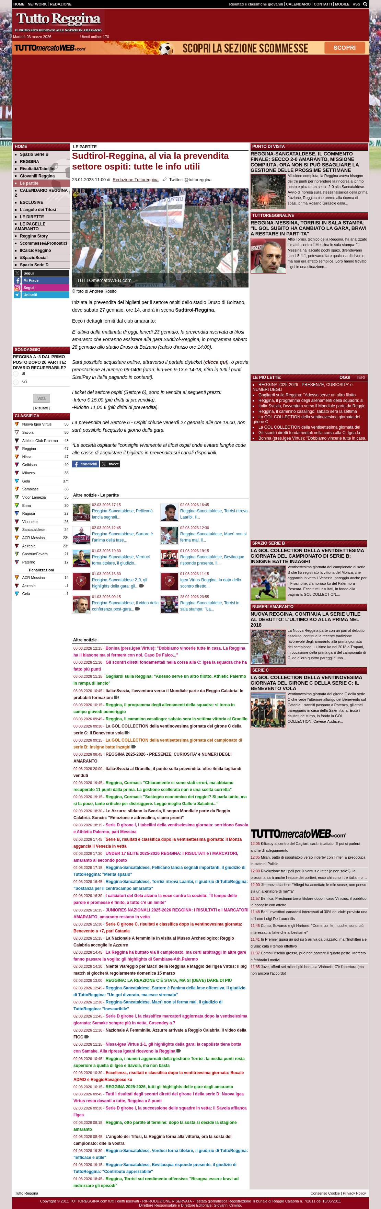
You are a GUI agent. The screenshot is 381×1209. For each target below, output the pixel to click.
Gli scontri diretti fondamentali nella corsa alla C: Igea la (309, 432)
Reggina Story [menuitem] (31, 236)
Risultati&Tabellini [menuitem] (35, 168)
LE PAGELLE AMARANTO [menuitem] (30, 226)
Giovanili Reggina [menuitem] (35, 176)
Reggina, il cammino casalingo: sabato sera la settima (307, 411)
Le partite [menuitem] (26, 183)
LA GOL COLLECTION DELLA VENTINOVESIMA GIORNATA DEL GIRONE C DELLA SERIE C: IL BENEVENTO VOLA (306, 683)
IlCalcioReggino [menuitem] (33, 250)
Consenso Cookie (325, 1193)
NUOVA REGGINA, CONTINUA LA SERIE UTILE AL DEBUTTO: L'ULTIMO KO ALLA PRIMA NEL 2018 (305, 619)
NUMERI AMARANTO (272, 606)
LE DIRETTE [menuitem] (29, 216)
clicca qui (216, 362)
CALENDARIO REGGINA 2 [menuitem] (41, 193)
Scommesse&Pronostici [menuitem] (41, 243)
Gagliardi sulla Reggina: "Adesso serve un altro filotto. (307, 395)
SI (23, 373)
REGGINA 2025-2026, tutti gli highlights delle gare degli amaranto (169, 1086)
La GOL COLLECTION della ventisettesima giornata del (309, 427)
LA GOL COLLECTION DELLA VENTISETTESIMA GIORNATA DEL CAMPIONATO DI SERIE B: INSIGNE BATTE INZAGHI (307, 556)
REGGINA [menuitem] (27, 161)
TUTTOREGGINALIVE (273, 215)
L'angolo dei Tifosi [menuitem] (35, 209)
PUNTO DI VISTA (268, 146)
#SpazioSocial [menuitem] (31, 257)
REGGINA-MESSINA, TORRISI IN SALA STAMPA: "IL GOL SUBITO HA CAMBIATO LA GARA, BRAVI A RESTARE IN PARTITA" (309, 228)
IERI (361, 377)
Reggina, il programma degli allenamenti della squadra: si (310, 400)
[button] (41, 398)
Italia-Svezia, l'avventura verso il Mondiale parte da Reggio (312, 406)
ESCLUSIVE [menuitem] (29, 202)
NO (24, 382)
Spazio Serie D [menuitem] (31, 265)
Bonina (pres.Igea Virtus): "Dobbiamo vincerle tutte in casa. (312, 438)
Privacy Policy (354, 1193)
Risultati (41, 408)
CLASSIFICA (27, 416)
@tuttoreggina (197, 179)
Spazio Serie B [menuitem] (31, 154)
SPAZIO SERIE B (268, 543)
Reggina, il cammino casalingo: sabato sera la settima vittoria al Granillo (176, 719)
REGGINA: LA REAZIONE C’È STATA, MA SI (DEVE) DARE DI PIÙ (169, 980)
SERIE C (260, 670)
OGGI (344, 377)
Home (21, 146)
